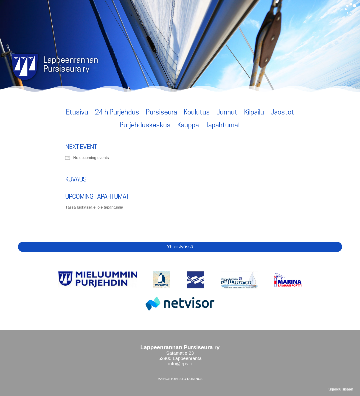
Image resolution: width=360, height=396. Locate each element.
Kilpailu (254, 112)
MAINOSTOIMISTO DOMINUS (180, 379)
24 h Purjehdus (117, 112)
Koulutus (197, 112)
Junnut (227, 112)
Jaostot (282, 112)
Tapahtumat (223, 125)
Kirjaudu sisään (340, 389)
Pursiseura (161, 112)
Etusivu (77, 112)
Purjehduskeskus (145, 125)
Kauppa (188, 125)
